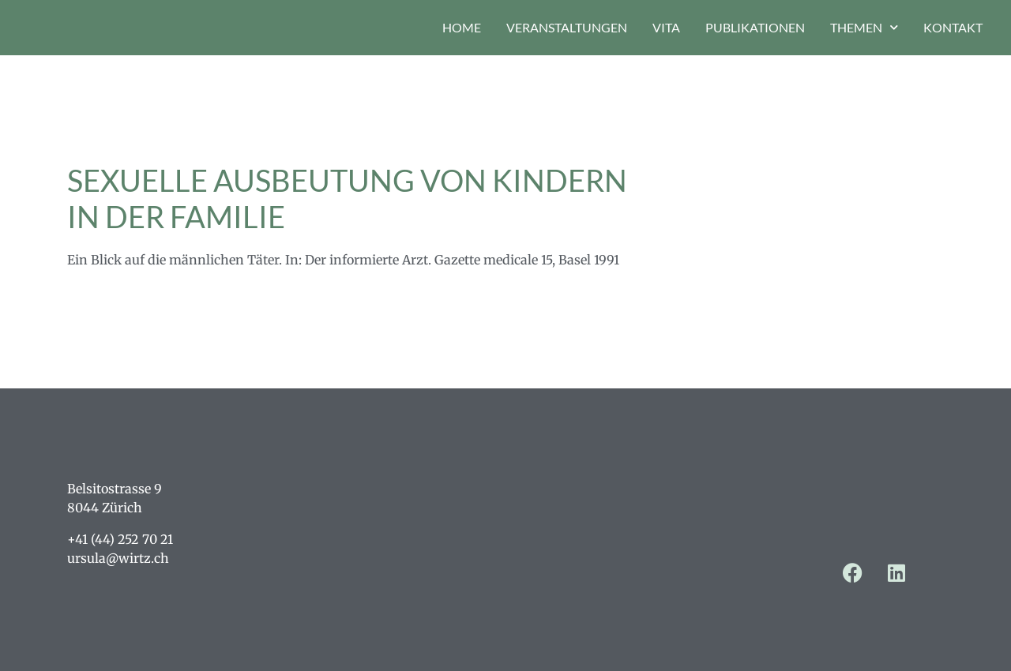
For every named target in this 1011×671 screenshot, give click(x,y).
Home (461, 27)
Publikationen (755, 27)
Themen (864, 27)
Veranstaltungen (566, 27)
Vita (666, 27)
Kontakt (953, 27)
